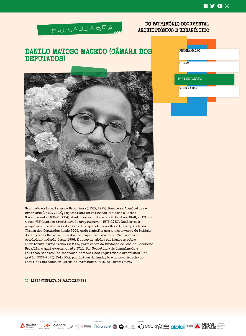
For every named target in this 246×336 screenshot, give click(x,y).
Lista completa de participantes (55, 281)
